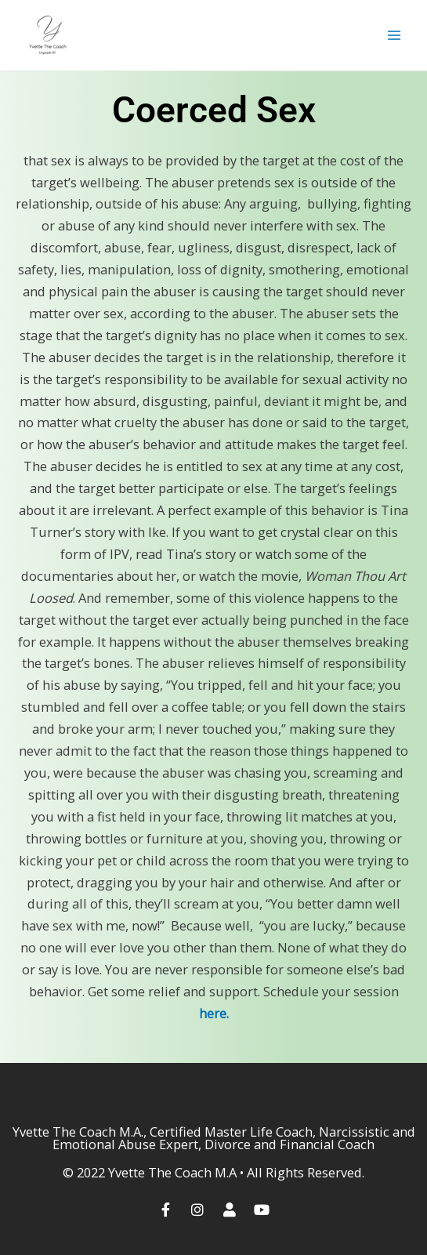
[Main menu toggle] (393, 35)
